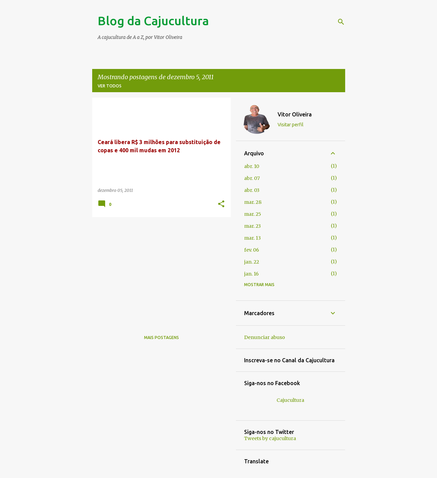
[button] (221, 204)
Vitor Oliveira (295, 114)
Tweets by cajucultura (270, 438)
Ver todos (110, 86)
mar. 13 (252, 238)
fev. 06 (251, 250)
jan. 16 (251, 274)
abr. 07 (252, 178)
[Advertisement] (159, 270)
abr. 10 (251, 166)
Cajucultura (290, 400)
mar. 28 (253, 202)
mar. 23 (252, 226)
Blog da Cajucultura (153, 21)
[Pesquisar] (341, 22)
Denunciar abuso (264, 337)
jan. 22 (251, 262)
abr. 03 (251, 190)
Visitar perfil (291, 124)
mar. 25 (252, 214)
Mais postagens (161, 337)
